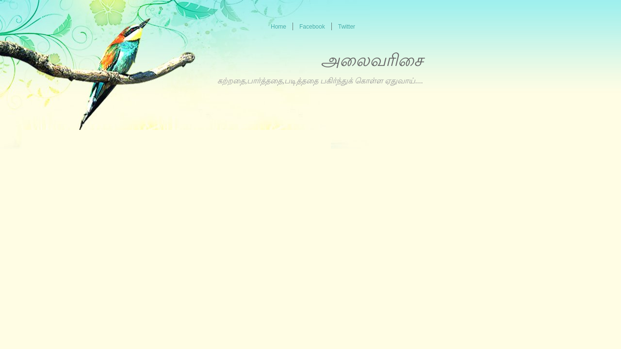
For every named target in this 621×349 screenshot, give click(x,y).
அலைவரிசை (372, 60)
